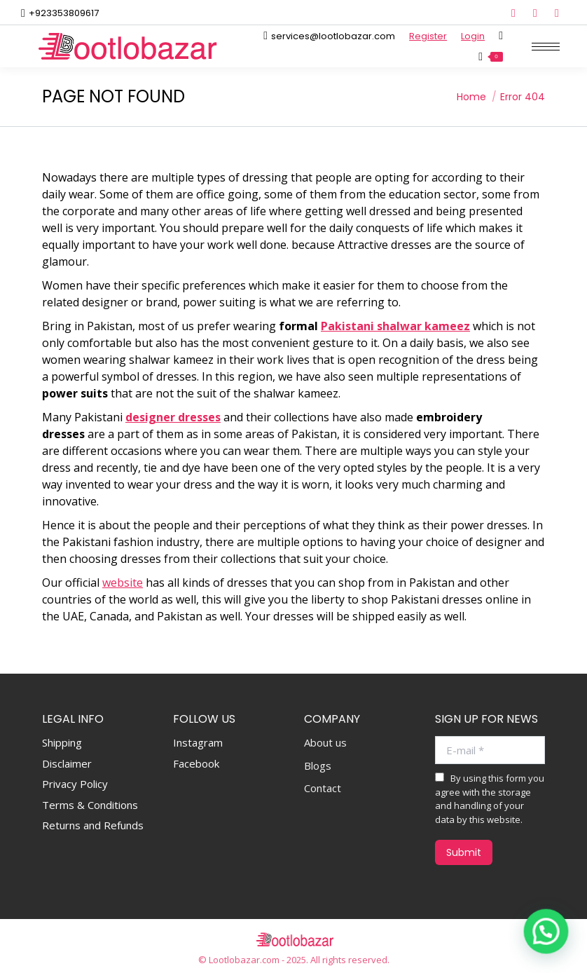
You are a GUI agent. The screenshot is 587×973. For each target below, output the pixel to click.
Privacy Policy (75, 784)
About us (325, 742)
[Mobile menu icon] (545, 46)
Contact (322, 788)
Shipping (62, 742)
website (122, 582)
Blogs (317, 766)
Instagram (198, 742)
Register (428, 36)
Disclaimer (67, 763)
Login (473, 36)
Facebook (196, 763)
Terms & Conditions (90, 805)
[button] (546, 933)
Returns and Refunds (93, 825)
